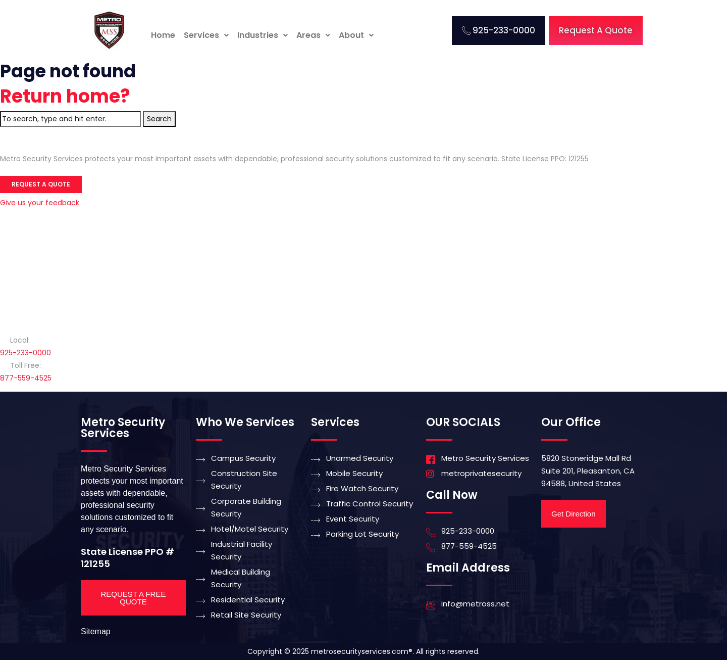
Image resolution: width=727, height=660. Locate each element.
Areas (313, 35)
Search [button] (159, 119)
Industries (262, 35)
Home (163, 35)
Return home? (65, 96)
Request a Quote (41, 184)
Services (206, 35)
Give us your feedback (39, 203)
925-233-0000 (25, 353)
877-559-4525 (25, 378)
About (356, 35)
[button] (206, 35)
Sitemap (96, 631)
